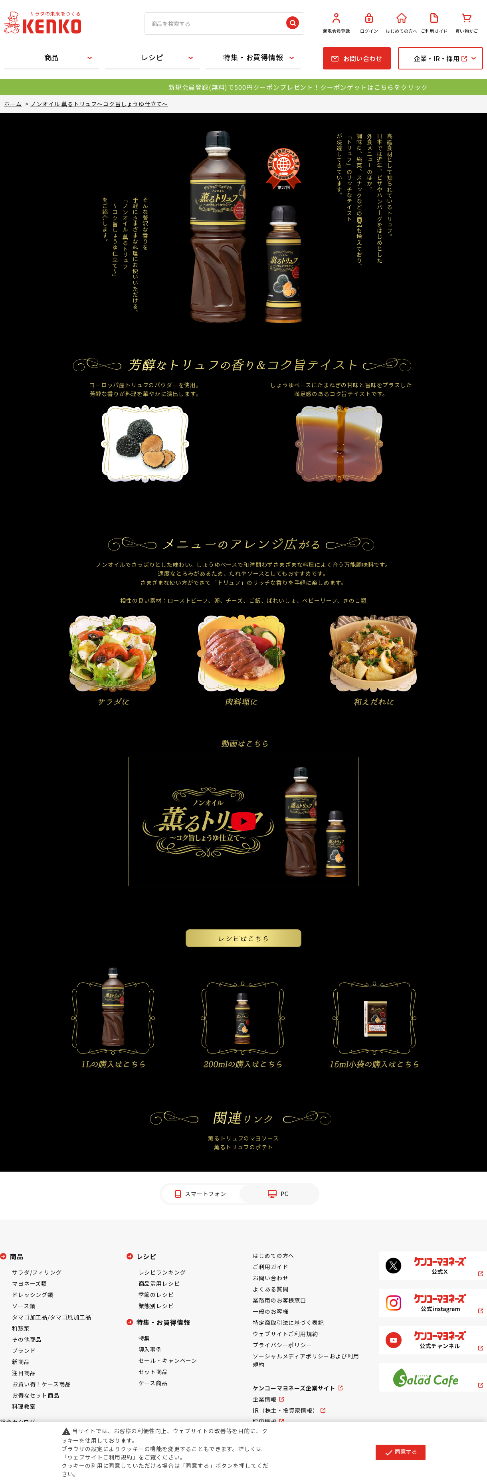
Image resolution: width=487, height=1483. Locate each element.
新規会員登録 (336, 23)
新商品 (21, 1362)
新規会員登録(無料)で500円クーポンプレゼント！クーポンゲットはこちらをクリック (298, 87)
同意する (400, 1452)
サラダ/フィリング (37, 1272)
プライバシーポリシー (282, 1345)
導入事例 (150, 1349)
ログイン (369, 23)
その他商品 (27, 1339)
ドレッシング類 (32, 1295)
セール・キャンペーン (168, 1360)
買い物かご (466, 23)
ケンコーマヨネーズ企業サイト (294, 1388)
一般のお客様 (270, 1311)
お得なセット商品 (35, 1395)
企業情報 (264, 1399)
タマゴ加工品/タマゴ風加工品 (51, 1317)
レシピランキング (162, 1272)
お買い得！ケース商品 (41, 1384)
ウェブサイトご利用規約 (285, 1334)
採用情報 (264, 1422)
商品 (51, 57)
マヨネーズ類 (29, 1283)
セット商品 (153, 1372)
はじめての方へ (401, 23)
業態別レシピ (156, 1306)
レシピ (152, 57)
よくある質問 (270, 1289)
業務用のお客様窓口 (279, 1300)
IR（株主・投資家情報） (285, 1410)
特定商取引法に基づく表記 (288, 1323)
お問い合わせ (270, 1278)
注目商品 (24, 1373)
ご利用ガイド (434, 23)
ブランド (24, 1350)
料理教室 (24, 1406)
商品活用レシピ (159, 1283)
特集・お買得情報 (253, 57)
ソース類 (23, 1306)
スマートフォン (205, 1194)
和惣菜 (21, 1328)
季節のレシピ (156, 1295)
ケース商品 (153, 1383)
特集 (144, 1338)
